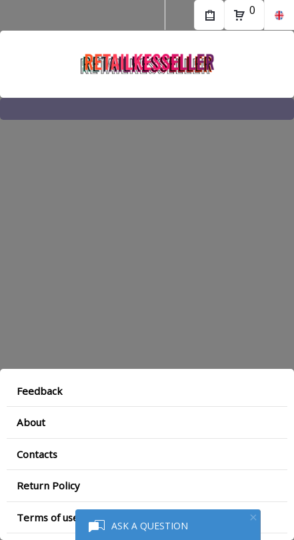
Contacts (37, 454)
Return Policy (48, 485)
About (31, 422)
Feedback (39, 391)
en (279, 15)
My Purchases (209, 16)
